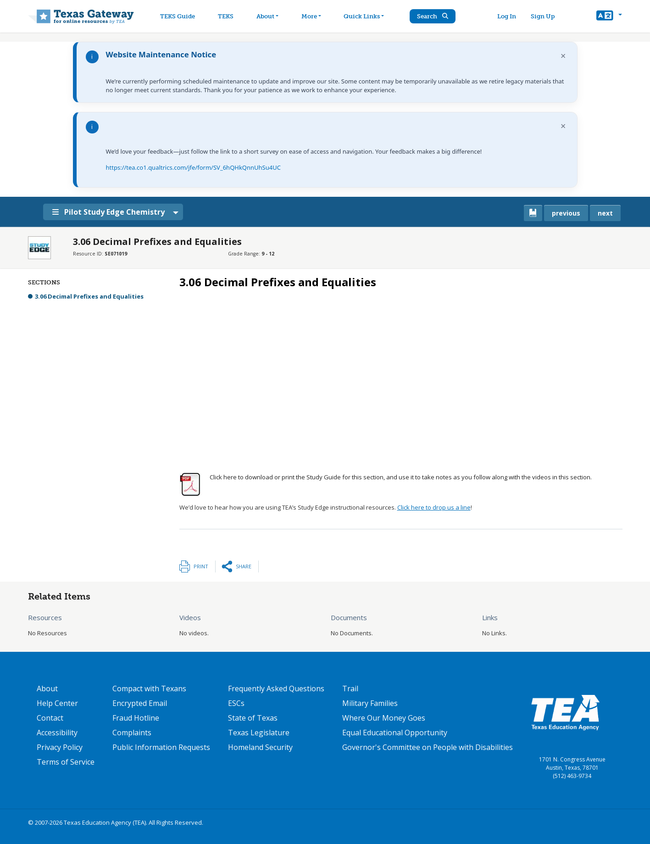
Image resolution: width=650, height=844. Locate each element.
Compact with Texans (149, 688)
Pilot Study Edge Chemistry (108, 212)
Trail (350, 688)
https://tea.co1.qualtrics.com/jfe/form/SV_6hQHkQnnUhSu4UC (193, 167)
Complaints (131, 732)
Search (432, 16)
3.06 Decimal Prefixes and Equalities (89, 296)
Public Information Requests (161, 747)
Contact (50, 718)
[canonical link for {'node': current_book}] (533, 213)
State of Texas (253, 718)
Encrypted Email (139, 703)
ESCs (236, 703)
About (47, 688)
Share (243, 566)
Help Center (57, 703)
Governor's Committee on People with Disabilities (427, 747)
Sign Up (543, 16)
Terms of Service (65, 762)
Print (201, 566)
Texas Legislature (258, 732)
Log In (506, 16)
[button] (609, 16)
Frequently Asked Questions (276, 688)
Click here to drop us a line (434, 507)
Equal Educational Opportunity (394, 732)
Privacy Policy (60, 747)
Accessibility (57, 732)
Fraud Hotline (135, 718)
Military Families (370, 703)
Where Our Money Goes (383, 718)
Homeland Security (260, 747)
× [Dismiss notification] (563, 56)
